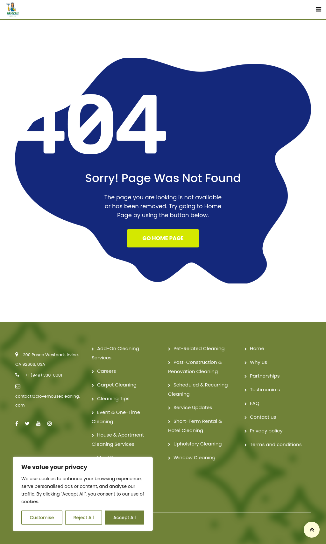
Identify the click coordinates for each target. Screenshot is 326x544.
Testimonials (265, 389)
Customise (42, 517)
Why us (258, 362)
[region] (83, 494)
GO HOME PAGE (162, 238)
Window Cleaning (195, 457)
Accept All (124, 517)
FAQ (254, 403)
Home (257, 348)
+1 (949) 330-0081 (43, 375)
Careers (106, 371)
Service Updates (193, 407)
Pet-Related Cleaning (199, 348)
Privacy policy (266, 431)
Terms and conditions (276, 444)
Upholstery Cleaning (198, 444)
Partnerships (265, 376)
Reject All (83, 517)
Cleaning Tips (113, 398)
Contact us (263, 417)
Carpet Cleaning (117, 385)
